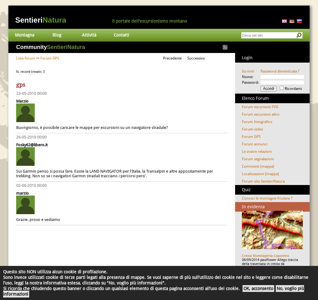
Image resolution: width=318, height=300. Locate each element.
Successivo (196, 58)
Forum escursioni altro (260, 114)
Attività (89, 35)
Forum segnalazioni (258, 159)
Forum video (252, 129)
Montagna (24, 35)
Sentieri (40, 20)
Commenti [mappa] (258, 166)
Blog (56, 35)
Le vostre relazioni (257, 151)
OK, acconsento (258, 288)
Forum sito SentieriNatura (263, 181)
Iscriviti (248, 71)
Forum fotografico (257, 122)
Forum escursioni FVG (260, 107)
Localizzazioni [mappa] (260, 174)
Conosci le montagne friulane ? (267, 198)
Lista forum (25, 58)
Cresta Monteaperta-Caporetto (265, 256)
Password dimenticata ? (280, 71)
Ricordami (293, 88)
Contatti (121, 35)
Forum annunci (254, 144)
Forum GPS (49, 58)
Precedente (172, 58)
